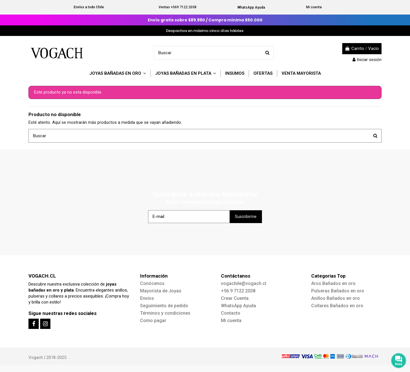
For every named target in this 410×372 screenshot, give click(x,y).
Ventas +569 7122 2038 (177, 7)
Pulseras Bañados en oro (337, 291)
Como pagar (153, 320)
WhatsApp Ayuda (251, 7)
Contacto (230, 313)
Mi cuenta (314, 7)
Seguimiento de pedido (164, 305)
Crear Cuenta (235, 298)
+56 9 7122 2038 (238, 291)
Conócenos (152, 283)
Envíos (147, 298)
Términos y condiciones (165, 313)
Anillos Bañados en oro (335, 298)
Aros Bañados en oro (333, 283)
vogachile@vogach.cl (243, 283)
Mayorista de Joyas (160, 291)
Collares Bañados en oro (337, 305)
